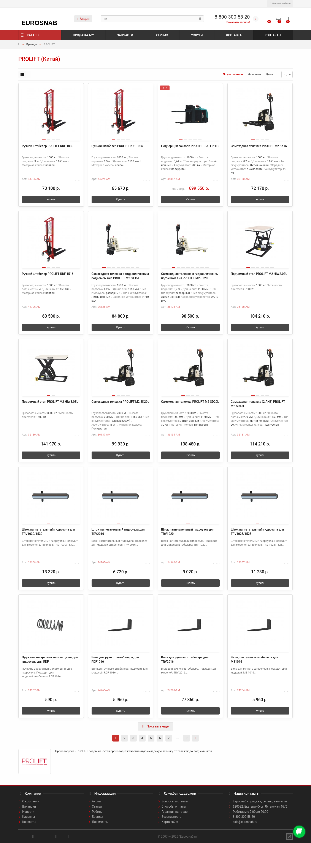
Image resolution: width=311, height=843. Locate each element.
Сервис (162, 35)
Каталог (33, 35)
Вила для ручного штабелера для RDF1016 (115, 659)
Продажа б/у (83, 35)
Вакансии (29, 806)
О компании (30, 801)
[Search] (152, 18)
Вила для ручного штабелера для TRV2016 (184, 659)
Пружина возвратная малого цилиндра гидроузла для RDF (50, 659)
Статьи (97, 806)
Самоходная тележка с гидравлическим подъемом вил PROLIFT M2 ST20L (190, 276)
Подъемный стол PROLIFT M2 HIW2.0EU (259, 274)
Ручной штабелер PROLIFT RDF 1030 (47, 146)
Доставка (234, 35)
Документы (100, 822)
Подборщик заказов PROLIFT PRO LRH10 (190, 146)
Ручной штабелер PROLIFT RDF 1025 (117, 146)
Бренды (31, 44)
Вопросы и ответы (175, 801)
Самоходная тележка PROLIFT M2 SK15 (259, 146)
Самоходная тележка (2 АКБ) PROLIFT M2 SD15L (258, 404)
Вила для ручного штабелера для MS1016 (254, 659)
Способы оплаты (174, 806)
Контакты (273, 35)
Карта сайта (170, 822)
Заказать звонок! (238, 22)
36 (187, 738)
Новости (28, 811)
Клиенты (28, 816)
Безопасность (171, 816)
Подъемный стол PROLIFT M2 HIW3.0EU (50, 401)
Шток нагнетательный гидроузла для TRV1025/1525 (257, 532)
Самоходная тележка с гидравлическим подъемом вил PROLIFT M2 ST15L (120, 276)
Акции (83, 19)
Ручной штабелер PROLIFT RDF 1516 (47, 274)
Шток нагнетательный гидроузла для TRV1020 (187, 532)
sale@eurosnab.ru (245, 822)
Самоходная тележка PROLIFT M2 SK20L (120, 401)
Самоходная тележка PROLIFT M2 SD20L (190, 401)
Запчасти (125, 35)
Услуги (197, 35)
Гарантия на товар (175, 811)
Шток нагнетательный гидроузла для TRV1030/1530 (48, 532)
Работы (97, 811)
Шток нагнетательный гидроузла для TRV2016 (118, 532)
